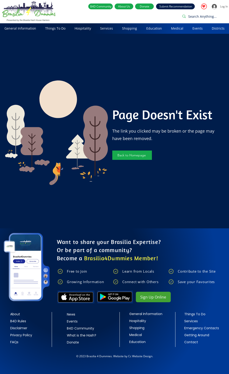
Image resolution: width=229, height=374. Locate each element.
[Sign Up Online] (153, 297)
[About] (26, 314)
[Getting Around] (200, 335)
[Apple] (76, 297)
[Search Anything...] (203, 16)
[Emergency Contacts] (201, 328)
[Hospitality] (145, 321)
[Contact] (200, 342)
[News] (83, 314)
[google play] (115, 297)
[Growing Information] (84, 281)
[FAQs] (26, 342)
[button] (20, 28)
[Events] (83, 321)
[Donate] (144, 6)
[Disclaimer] (26, 328)
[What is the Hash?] (83, 335)
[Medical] (145, 335)
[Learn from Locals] (139, 271)
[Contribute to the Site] (195, 271)
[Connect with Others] (139, 281)
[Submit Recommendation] (175, 6)
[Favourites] (204, 6)
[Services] (200, 321)
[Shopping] (145, 328)
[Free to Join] (84, 271)
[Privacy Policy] (26, 335)
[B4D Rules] (26, 321)
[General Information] (145, 314)
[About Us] (124, 6)
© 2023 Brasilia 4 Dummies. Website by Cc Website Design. (114, 356)
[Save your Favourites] (195, 281)
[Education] (145, 342)
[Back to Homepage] (132, 155)
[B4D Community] (100, 6)
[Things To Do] (200, 314)
